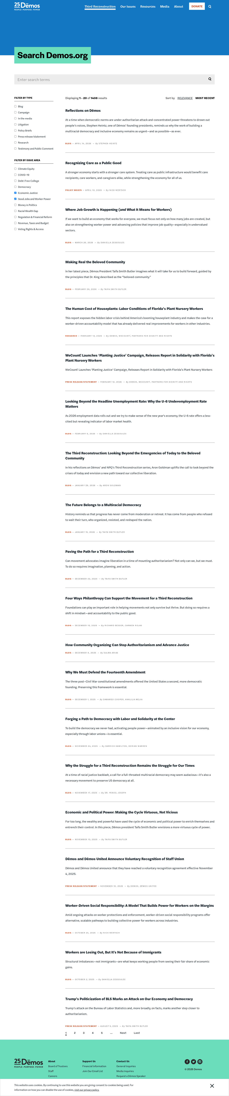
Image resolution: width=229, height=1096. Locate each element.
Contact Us (122, 1061)
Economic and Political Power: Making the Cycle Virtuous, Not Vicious (121, 812)
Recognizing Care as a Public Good (93, 162)
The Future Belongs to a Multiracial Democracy (103, 504)
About (178, 6)
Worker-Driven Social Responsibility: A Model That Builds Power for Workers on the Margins (139, 905)
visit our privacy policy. (87, 1090)
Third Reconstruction (100, 6)
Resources (147, 6)
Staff (50, 1071)
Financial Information (94, 1066)
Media (164, 6)
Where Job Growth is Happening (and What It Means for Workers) (118, 209)
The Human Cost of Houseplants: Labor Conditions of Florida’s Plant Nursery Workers (134, 308)
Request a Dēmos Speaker (131, 1076)
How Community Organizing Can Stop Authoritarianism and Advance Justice (127, 644)
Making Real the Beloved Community (95, 261)
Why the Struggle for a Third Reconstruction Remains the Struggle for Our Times (130, 765)
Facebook (187, 1061)
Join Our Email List (92, 1071)
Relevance (185, 98)
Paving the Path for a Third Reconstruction (99, 551)
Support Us (89, 1061)
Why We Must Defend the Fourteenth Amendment (105, 672)
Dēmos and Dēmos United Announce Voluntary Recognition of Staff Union (124, 858)
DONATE (196, 6)
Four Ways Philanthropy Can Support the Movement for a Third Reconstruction (128, 598)
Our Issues (127, 6)
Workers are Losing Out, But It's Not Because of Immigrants (113, 952)
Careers (52, 1076)
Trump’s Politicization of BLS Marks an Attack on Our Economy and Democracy (129, 998)
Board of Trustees (58, 1066)
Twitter (193, 1061)
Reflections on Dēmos (83, 110)
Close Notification (208, 1087)
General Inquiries (126, 1066)
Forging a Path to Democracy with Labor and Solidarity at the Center (120, 718)
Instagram (199, 1061)
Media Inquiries (125, 1071)
